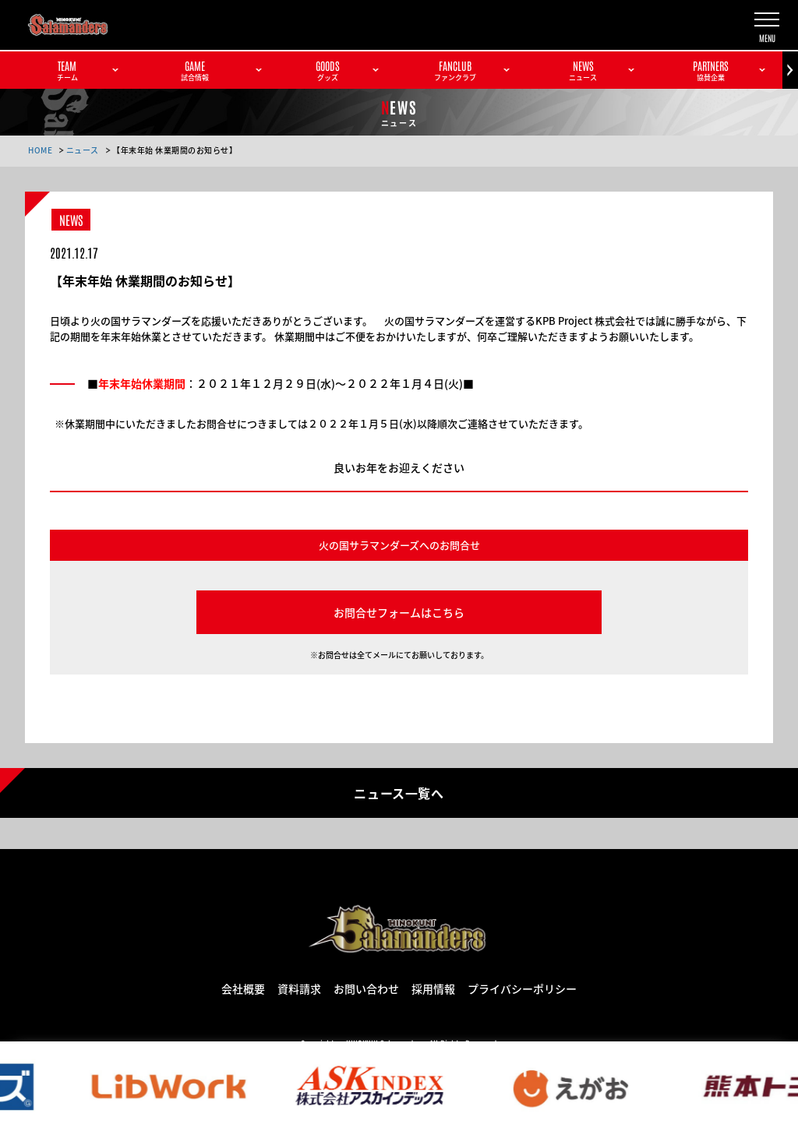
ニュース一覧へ (398, 792)
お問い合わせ (366, 988)
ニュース (82, 150)
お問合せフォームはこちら (399, 612)
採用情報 (433, 988)
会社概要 (243, 988)
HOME (40, 150)
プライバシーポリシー (522, 988)
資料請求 (299, 988)
